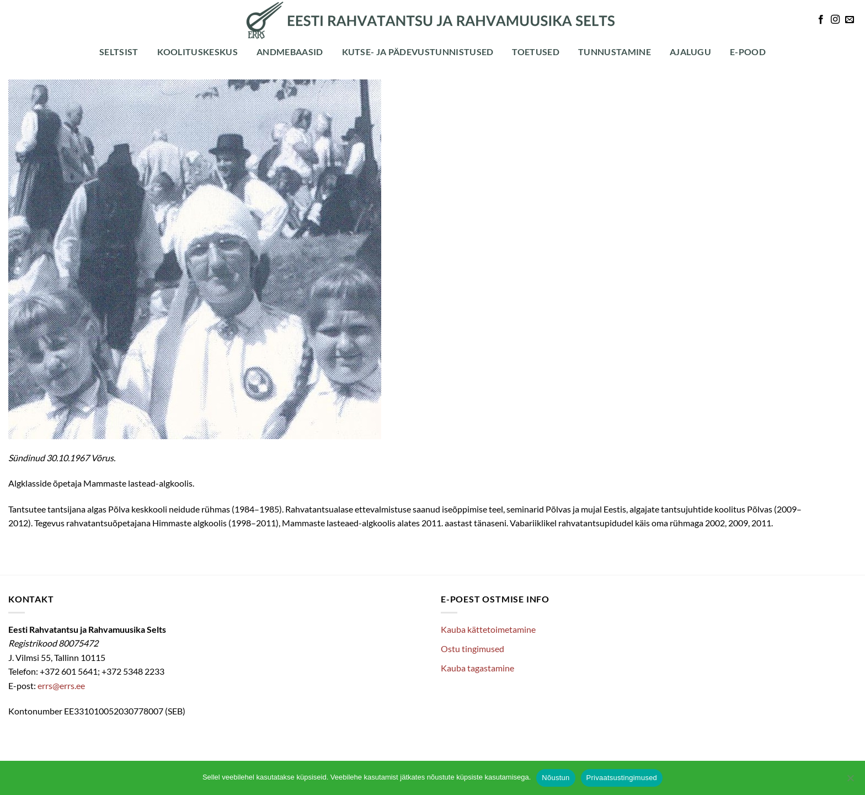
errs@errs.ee (61, 685)
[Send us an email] (849, 20)
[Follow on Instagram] (835, 20)
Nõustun (555, 777)
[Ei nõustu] (850, 781)
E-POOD (748, 51)
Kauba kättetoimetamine (488, 629)
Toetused (535, 51)
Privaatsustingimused (622, 777)
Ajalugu (690, 51)
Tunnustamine (614, 51)
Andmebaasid (290, 51)
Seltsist (118, 51)
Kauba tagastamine (477, 668)
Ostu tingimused (472, 648)
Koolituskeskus (197, 51)
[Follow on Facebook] (820, 20)
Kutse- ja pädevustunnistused (418, 51)
